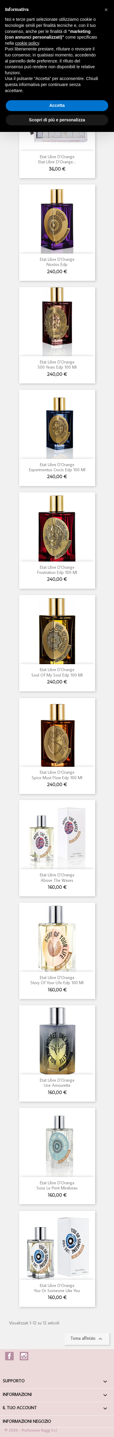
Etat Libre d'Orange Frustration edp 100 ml (57, 570)
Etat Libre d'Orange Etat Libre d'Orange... (57, 159)
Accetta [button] (57, 105)
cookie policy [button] (27, 43)
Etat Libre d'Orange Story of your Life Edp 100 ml (57, 980)
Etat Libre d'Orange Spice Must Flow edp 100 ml (57, 775)
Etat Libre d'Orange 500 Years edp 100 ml (57, 364)
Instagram (24, 1356)
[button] (106, 9)
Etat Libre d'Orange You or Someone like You (57, 1288)
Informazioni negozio (27, 1421)
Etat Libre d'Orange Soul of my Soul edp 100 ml (57, 672)
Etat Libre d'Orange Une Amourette (57, 1082)
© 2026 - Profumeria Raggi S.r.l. (31, 1430)
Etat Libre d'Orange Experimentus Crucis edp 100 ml (57, 467)
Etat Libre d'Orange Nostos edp (57, 262)
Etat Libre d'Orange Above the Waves (57, 877)
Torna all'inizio (87, 1339)
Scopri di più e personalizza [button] (57, 119)
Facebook (9, 1356)
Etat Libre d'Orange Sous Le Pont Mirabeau (57, 1185)
